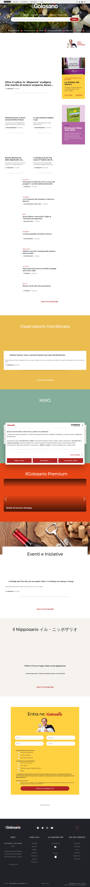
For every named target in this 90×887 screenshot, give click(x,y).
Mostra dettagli (75, 455)
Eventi (41, 30)
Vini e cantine (23, 765)
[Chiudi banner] (82, 425)
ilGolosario (7, 2)
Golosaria (15, 2)
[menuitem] (13, 864)
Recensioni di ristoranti (26, 762)
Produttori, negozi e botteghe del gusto (30, 768)
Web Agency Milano (80, 883)
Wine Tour (69, 30)
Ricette (79, 30)
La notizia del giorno (25, 754)
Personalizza (45, 460)
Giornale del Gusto (14, 30)
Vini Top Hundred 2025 (55, 30)
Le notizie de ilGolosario (26, 752)
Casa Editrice (24, 2)
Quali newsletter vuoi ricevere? (25, 750)
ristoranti (43, 15)
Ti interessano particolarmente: (25, 760)
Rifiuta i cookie (19, 460)
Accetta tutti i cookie (70, 460)
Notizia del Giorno (29, 30)
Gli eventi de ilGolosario (26, 757)
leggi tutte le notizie (49, 301)
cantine (34, 15)
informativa (42, 782)
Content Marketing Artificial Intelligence (75, 884)
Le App (41, 2)
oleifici (26, 15)
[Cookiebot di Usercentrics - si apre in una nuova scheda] (72, 425)
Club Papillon (33, 2)
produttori (62, 15)
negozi (52, 15)
